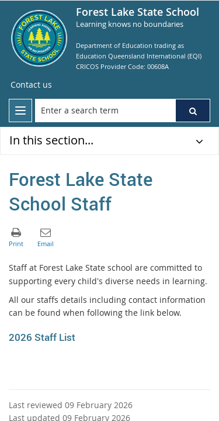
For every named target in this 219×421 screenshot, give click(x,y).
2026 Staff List (42, 337)
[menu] (20, 110)
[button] (192, 110)
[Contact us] (31, 84)
